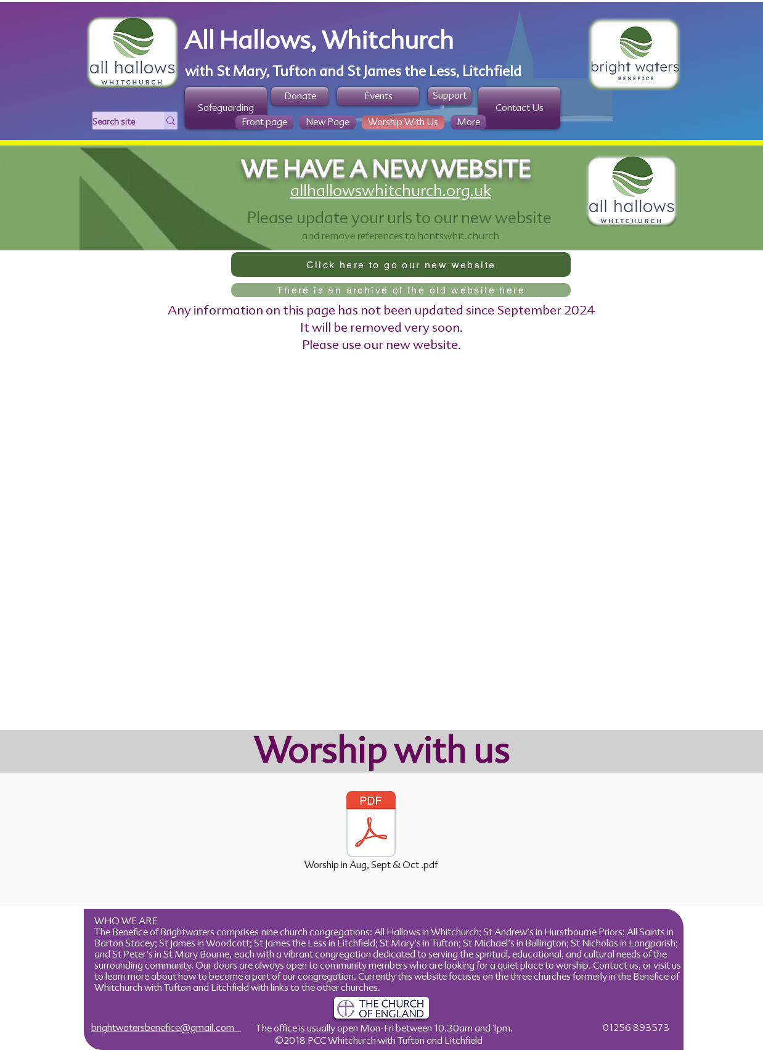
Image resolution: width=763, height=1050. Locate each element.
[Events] (378, 96)
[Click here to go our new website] (401, 264)
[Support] (449, 96)
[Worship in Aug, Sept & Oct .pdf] (371, 832)
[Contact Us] (519, 108)
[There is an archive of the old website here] (401, 290)
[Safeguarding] (226, 108)
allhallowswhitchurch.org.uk (390, 190)
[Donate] (299, 96)
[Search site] (115, 122)
